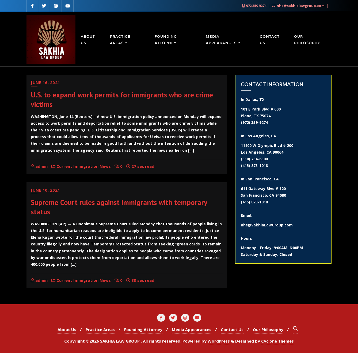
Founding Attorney (143, 329)
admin (39, 166)
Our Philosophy (268, 329)
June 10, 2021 (45, 190)
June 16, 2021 (45, 82)
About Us (67, 329)
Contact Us (232, 329)
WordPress (219, 341)
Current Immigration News (81, 166)
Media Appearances (191, 329)
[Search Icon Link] (295, 329)
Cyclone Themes (277, 341)
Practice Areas (100, 329)
